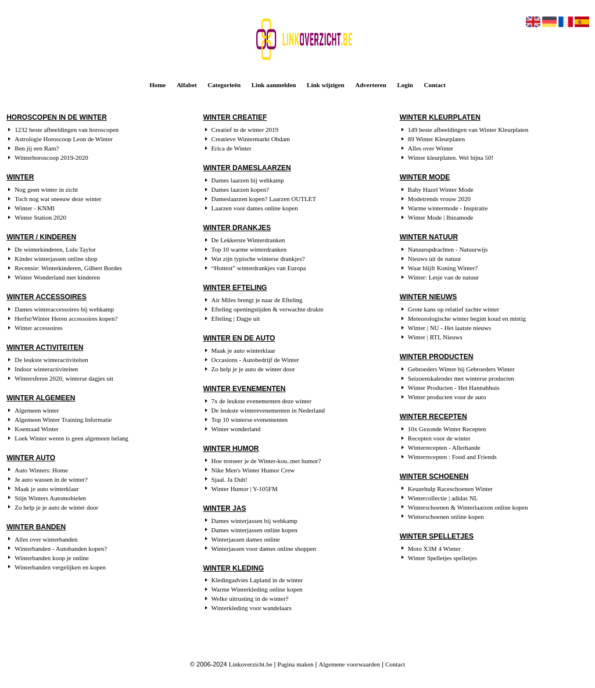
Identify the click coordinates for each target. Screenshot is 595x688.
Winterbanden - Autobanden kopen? (61, 548)
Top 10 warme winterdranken (249, 249)
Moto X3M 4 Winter (434, 548)
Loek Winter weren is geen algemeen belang (71, 438)
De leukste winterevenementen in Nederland (268, 410)
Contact (435, 84)
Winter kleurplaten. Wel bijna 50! (450, 157)
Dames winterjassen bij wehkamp (255, 520)
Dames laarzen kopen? (241, 189)
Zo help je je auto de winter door (56, 507)
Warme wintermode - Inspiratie (448, 208)
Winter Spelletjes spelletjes (442, 557)
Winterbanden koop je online (52, 557)
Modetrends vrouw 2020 (439, 198)
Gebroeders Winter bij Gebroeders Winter (461, 368)
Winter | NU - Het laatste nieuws (450, 327)
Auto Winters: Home (41, 470)
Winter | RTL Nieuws (435, 337)
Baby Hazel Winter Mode (441, 189)
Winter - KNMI (35, 208)
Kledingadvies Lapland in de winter (257, 579)
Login (405, 84)
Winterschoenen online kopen (446, 516)
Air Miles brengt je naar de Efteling (257, 299)
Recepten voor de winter (439, 438)
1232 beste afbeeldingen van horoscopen (67, 129)
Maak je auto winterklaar (46, 488)
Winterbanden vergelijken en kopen (60, 567)
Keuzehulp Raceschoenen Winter (450, 488)
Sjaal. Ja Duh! (230, 479)
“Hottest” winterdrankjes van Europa (259, 267)
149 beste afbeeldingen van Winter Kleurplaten (468, 129)
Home (157, 84)
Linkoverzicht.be (251, 664)
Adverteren (370, 84)
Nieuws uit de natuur (434, 258)
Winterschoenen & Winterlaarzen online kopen (468, 507)
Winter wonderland (236, 428)
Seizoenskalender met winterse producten (461, 378)
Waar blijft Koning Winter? (443, 267)
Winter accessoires (38, 327)
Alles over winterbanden (46, 539)
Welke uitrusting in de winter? (250, 598)
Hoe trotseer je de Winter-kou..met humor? (266, 460)
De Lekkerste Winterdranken (248, 239)
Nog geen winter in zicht (46, 189)
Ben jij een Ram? (37, 148)
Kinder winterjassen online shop (56, 258)
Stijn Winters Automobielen (50, 497)
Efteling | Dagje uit (236, 318)
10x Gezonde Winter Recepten (447, 428)
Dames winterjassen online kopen (255, 529)
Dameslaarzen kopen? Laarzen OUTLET (264, 198)
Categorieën (224, 84)
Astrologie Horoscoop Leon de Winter (64, 138)
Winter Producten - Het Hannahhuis (454, 387)
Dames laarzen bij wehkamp (248, 180)
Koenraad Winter (36, 428)
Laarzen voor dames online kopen (255, 208)
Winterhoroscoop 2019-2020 (51, 157)
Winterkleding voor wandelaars (252, 607)
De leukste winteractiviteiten (51, 359)
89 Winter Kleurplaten (436, 138)
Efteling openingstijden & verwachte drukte (268, 309)
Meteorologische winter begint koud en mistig (467, 318)
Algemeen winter (37, 410)
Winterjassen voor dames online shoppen (264, 548)
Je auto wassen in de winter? (51, 479)
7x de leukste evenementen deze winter (262, 400)
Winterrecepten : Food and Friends (452, 456)
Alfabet (187, 84)
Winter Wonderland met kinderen (57, 277)
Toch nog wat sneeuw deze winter (58, 198)
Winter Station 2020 (40, 217)
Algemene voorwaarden (349, 664)
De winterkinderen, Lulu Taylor (55, 249)
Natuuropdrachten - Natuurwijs (448, 249)
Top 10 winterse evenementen (250, 419)
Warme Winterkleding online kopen (257, 589)
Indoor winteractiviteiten (46, 368)
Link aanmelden (274, 84)
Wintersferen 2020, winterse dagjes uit (64, 378)
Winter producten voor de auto (447, 396)
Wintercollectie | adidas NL (443, 497)
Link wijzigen (325, 84)
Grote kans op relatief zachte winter (453, 309)
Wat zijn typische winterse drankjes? (258, 258)
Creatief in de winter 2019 (245, 129)
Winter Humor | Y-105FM (245, 488)
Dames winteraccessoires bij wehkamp (64, 309)
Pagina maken (296, 664)
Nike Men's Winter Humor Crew (253, 470)
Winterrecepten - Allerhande (444, 447)
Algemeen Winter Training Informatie (63, 419)
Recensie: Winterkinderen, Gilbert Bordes (68, 267)
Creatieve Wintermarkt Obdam (251, 138)
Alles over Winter (430, 148)
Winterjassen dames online (246, 539)
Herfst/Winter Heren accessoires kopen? (66, 318)
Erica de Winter (232, 148)
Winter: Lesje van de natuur (443, 277)
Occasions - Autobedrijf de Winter (255, 359)
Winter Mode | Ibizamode (441, 217)
